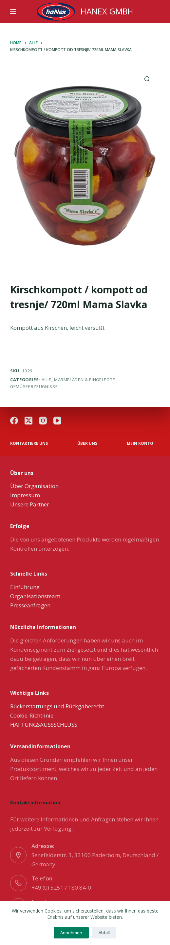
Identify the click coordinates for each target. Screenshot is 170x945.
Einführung (25, 587)
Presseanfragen (30, 605)
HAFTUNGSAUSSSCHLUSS (43, 724)
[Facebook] (14, 420)
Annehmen (71, 932)
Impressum (25, 495)
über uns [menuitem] (87, 443)
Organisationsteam (35, 596)
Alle (46, 380)
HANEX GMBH (107, 11)
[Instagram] (43, 420)
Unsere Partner (29, 504)
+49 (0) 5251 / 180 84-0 (61, 887)
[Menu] (13, 11)
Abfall (104, 932)
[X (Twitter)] (28, 420)
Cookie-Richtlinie (31, 715)
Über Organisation (34, 486)
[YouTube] (57, 420)
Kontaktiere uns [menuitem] (29, 443)
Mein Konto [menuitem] (140, 443)
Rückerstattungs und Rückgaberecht (57, 706)
